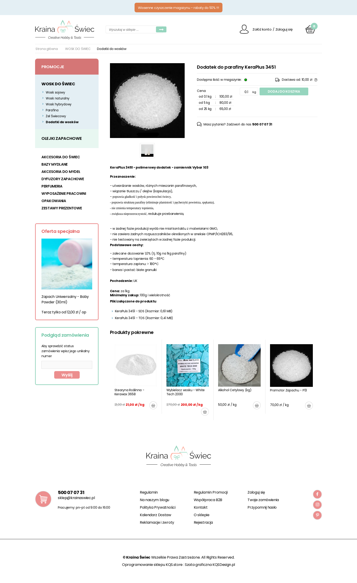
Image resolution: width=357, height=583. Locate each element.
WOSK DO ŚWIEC (77, 49)
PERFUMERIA (51, 186)
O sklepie (201, 515)
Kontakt (201, 507)
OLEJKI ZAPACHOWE (61, 138)
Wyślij (66, 375)
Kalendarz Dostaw (155, 515)
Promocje (52, 67)
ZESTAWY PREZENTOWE (61, 208)
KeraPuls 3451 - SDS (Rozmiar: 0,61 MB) (144, 311)
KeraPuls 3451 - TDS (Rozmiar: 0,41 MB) (144, 318)
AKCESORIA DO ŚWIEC (60, 157)
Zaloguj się (284, 29)
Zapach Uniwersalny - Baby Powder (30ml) (65, 299)
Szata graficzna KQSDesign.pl (210, 564)
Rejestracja (203, 522)
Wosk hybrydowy (58, 104)
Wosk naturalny (57, 98)
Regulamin (149, 492)
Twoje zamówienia (263, 499)
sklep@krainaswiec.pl (76, 497)
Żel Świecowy (56, 116)
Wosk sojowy (55, 92)
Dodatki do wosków (62, 122)
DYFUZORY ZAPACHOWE (62, 179)
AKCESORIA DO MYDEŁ (60, 171)
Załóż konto (262, 29)
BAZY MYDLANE (54, 164)
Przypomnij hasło (262, 507)
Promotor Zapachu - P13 (288, 390)
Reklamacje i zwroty (157, 522)
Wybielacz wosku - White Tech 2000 (185, 392)
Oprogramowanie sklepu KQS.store (152, 564)
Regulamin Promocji (211, 492)
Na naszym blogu (154, 499)
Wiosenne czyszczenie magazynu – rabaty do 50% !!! (178, 7)
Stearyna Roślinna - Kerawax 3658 (129, 392)
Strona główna (47, 49)
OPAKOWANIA (53, 200)
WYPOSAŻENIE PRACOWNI (63, 193)
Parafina (52, 110)
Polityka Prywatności (158, 507)
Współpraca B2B (208, 499)
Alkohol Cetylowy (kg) (234, 390)
